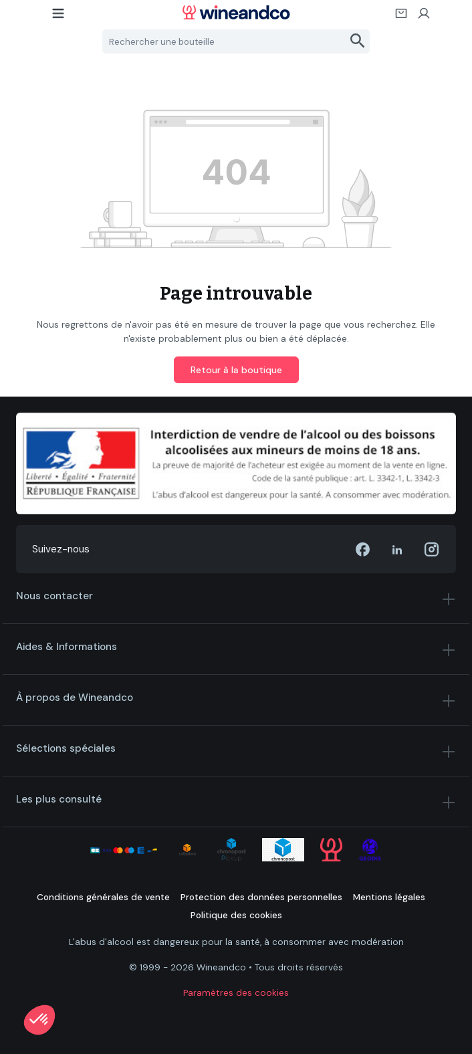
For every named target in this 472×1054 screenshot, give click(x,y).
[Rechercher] (358, 41)
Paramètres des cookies (236, 992)
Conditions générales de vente (103, 897)
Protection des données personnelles (261, 897)
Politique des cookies (236, 915)
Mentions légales (389, 897)
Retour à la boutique (236, 370)
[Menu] (59, 17)
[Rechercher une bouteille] (224, 41)
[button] (39, 1020)
